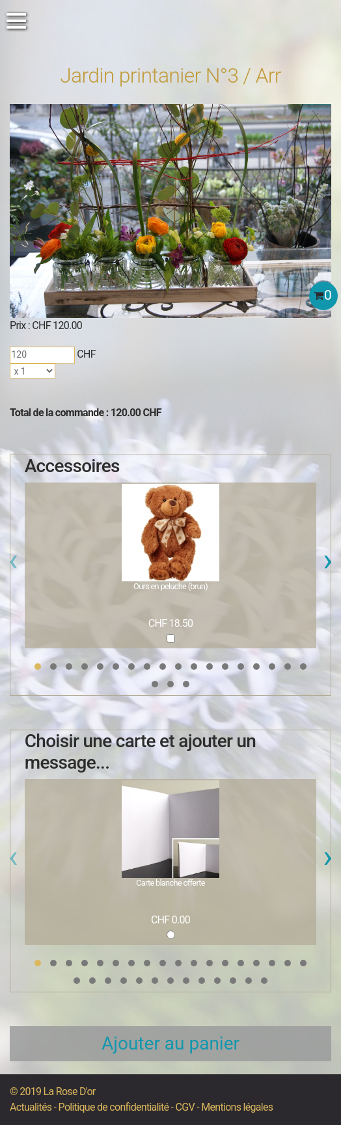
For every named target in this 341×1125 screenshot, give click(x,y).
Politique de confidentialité (114, 1107)
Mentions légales (237, 1107)
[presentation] (13, 563)
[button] (38, 666)
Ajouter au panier (170, 1043)
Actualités (30, 1107)
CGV (185, 1107)
